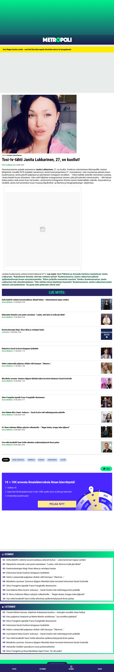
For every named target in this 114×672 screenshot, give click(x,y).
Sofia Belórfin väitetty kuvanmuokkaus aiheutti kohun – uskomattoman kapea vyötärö (35, 300)
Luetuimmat (10, 606)
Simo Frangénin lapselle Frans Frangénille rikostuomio (23, 397)
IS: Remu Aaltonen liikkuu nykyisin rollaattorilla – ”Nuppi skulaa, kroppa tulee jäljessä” (36, 427)
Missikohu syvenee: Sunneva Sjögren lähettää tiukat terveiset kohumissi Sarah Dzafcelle (37, 378)
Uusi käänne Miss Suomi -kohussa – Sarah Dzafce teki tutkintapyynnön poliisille (33, 412)
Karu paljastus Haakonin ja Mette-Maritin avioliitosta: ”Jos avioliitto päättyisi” (41, 616)
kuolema (41, 460)
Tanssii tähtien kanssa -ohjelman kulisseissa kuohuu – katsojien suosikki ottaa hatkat (45, 612)
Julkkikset (31, 460)
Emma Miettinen (7, 302)
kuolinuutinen (52, 460)
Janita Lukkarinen (18, 460)
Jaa (106, 468)
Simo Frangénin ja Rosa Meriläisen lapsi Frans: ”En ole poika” (34, 651)
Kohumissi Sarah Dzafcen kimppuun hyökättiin (20, 348)
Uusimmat (9, 554)
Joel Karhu (5, 332)
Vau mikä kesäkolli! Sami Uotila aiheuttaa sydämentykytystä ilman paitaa (30, 442)
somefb (63, 460)
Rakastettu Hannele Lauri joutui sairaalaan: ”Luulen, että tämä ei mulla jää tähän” (33, 315)
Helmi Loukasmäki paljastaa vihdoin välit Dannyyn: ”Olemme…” (26, 363)
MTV (44, 274)
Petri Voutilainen (7, 165)
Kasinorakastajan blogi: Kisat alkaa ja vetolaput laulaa (23, 330)
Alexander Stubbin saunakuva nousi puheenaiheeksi (30, 646)
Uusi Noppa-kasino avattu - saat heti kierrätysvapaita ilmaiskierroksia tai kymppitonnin (37, 49)
